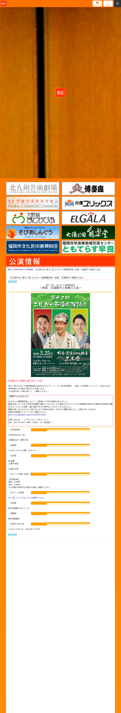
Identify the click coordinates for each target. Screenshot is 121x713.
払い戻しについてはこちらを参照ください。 (27, 498)
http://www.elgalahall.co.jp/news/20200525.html (27, 415)
